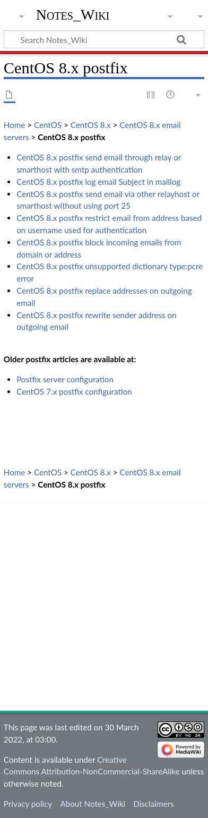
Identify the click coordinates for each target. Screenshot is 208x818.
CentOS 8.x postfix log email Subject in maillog (98, 181)
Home (14, 125)
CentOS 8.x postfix (71, 137)
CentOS (48, 125)
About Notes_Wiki (92, 803)
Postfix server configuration (65, 379)
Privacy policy (28, 803)
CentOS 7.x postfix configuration (74, 391)
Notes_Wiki (73, 14)
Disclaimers (153, 803)
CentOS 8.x (91, 125)
